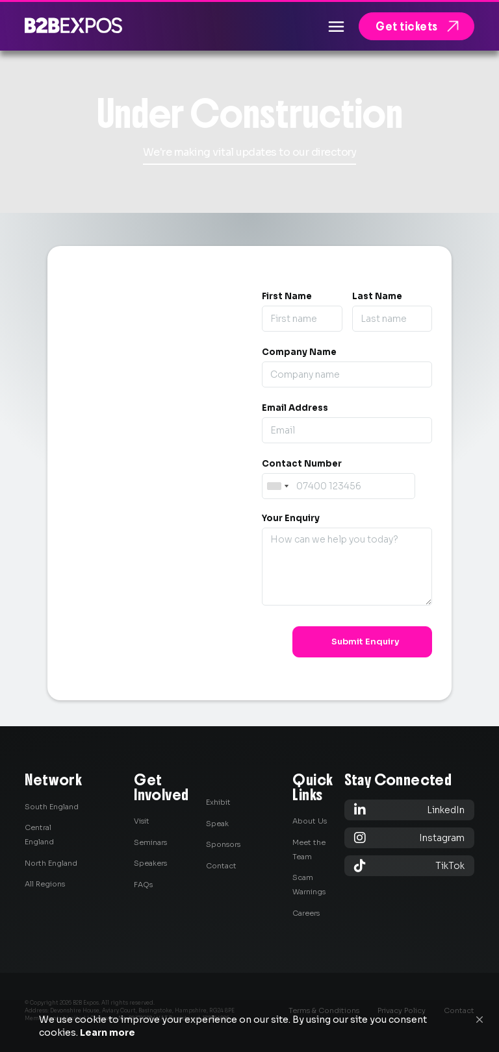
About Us (309, 821)
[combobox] (277, 486)
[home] (73, 25)
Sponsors (223, 844)
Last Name (377, 296)
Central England (39, 834)
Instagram (409, 837)
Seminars (150, 842)
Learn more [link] (107, 1032)
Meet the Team (309, 849)
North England (51, 863)
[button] (479, 1019)
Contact (221, 865)
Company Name (299, 352)
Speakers (150, 863)
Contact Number (302, 463)
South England (52, 806)
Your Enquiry (291, 518)
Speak (217, 823)
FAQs (143, 884)
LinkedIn (409, 809)
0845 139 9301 (145, 601)
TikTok (409, 865)
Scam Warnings (309, 884)
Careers (306, 913)
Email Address (295, 407)
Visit (141, 821)
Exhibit (218, 802)
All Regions (45, 883)
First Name (287, 296)
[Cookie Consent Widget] (249, 1026)
